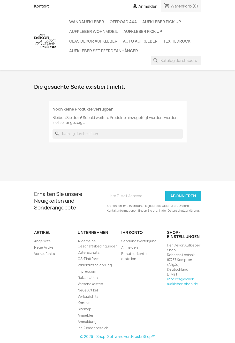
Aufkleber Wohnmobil (93, 31)
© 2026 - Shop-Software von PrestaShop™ (117, 336)
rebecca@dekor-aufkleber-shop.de (182, 281)
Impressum (87, 271)
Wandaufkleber (86, 21)
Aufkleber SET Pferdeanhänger (103, 50)
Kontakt (41, 6)
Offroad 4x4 (123, 21)
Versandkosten (90, 284)
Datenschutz (88, 252)
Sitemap (84, 309)
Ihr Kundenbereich (93, 328)
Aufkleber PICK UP (161, 21)
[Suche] (176, 60)
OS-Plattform (88, 258)
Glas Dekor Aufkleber (93, 41)
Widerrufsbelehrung (95, 265)
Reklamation (88, 277)
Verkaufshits (44, 253)
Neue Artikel (44, 247)
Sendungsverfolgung (139, 241)
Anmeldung (87, 321)
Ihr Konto (132, 232)
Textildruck (176, 41)
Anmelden (86, 315)
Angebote (42, 241)
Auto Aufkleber (140, 41)
